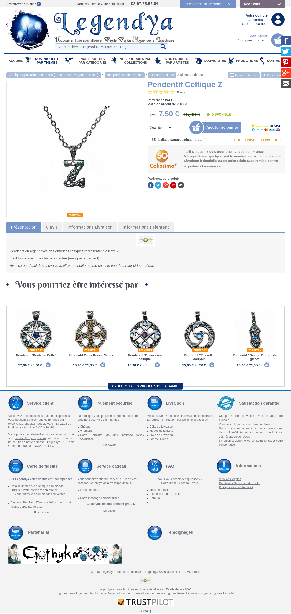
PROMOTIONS (247, 61)
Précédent (272, 75)
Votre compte (257, 15)
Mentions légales (230, 480)
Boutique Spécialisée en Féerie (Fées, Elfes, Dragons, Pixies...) (54, 75)
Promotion (75, 215)
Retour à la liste (243, 75)
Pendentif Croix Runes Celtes (91, 355)
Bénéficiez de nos (202, 4)
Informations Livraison (90, 227)
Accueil (16, 61)
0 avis (52, 227)
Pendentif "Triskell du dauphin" (200, 357)
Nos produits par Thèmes (47, 60)
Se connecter (258, 20)
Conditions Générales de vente (239, 484)
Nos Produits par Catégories (93, 60)
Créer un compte (255, 23)
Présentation (23, 227)
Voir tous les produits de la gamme (145, 387)
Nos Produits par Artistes (177, 60)
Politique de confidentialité (236, 488)
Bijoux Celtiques (191, 75)
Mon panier (258, 36)
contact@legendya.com (30, 439)
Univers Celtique (162, 75)
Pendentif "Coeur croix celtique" (145, 357)
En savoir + (110, 446)
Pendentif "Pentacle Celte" (36, 355)
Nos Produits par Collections (135, 60)
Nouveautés (215, 61)
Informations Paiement (146, 227)
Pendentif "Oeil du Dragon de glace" (255, 357)
